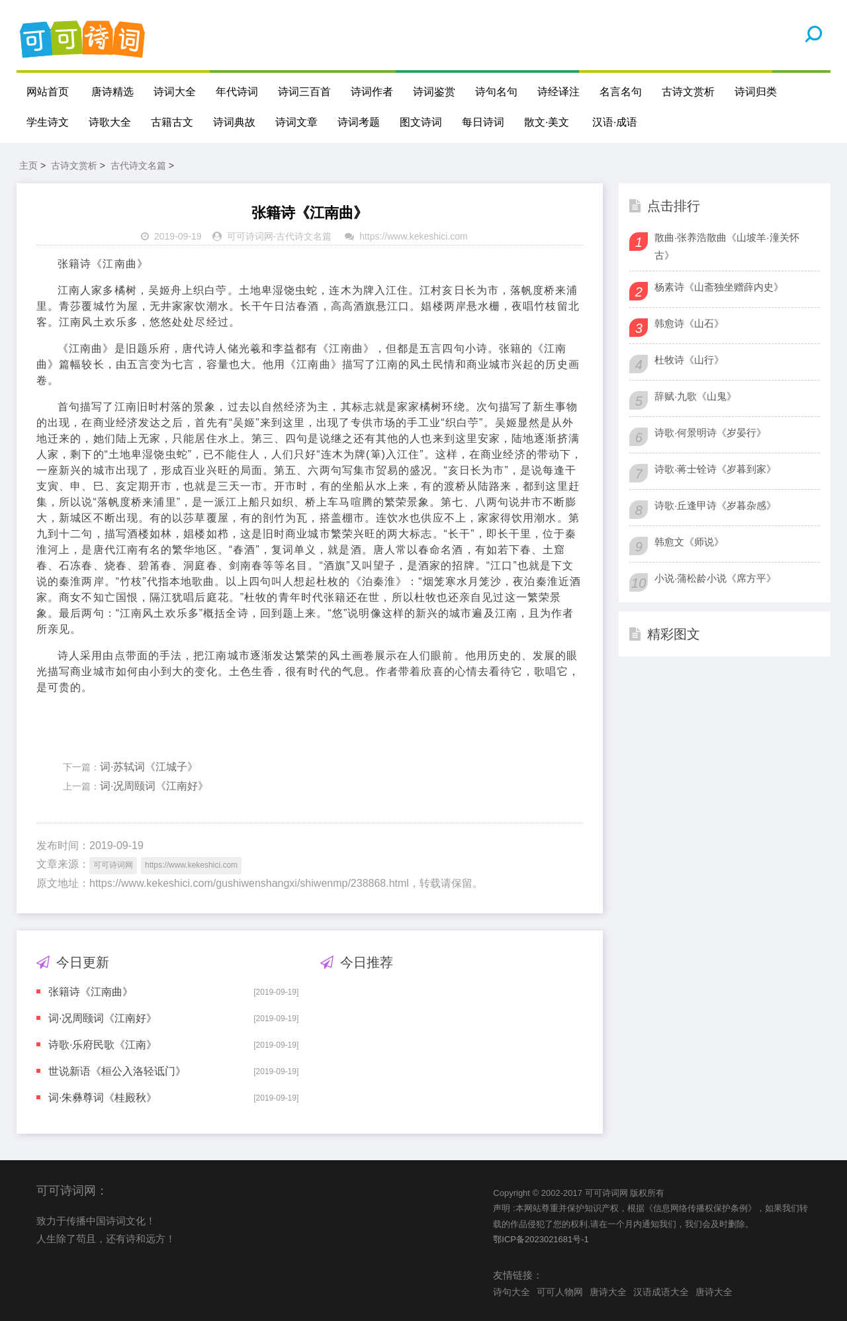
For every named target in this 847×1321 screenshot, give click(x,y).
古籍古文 (172, 122)
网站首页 (47, 91)
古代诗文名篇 (138, 165)
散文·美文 (546, 122)
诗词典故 (234, 122)
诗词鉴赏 (434, 91)
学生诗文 (47, 122)
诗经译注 (558, 91)
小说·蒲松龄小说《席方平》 (715, 578)
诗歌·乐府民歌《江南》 (102, 1044)
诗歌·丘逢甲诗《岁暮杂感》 (715, 505)
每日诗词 (483, 122)
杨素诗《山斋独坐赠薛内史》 (718, 287)
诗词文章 (296, 122)
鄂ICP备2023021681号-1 (541, 1239)
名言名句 (621, 91)
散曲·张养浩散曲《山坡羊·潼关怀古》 (726, 246)
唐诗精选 (112, 91)
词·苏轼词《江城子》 (149, 766)
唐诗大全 (608, 1292)
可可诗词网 (250, 236)
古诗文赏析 (688, 91)
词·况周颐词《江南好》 (154, 786)
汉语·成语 (614, 122)
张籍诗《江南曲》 (90, 991)
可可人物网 (560, 1292)
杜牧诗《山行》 (689, 359)
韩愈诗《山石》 (689, 323)
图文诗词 (421, 122)
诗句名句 (496, 91)
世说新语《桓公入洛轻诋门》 (117, 1071)
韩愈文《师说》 (689, 541)
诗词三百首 (304, 91)
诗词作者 (372, 91)
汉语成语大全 (661, 1292)
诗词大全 (175, 91)
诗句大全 (511, 1292)
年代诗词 (237, 91)
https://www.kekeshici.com (413, 236)
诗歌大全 (110, 122)
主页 (28, 165)
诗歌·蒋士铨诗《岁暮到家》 (715, 469)
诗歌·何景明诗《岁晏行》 (710, 432)
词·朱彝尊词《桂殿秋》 (102, 1097)
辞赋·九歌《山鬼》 (695, 396)
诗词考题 (358, 122)
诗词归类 (756, 91)
